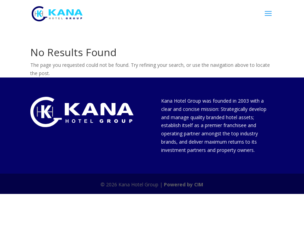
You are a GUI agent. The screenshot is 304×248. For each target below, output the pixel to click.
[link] (57, 13)
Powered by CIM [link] (183, 184)
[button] (268, 18)
